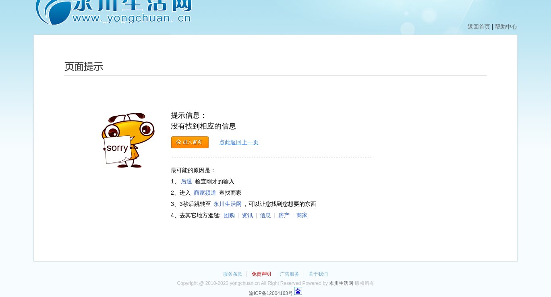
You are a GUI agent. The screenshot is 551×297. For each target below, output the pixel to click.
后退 (186, 181)
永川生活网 (227, 204)
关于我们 (318, 274)
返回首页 (479, 26)
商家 (302, 215)
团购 (229, 215)
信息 (265, 215)
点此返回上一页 (239, 142)
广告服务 (289, 274)
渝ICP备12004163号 (271, 293)
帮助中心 (506, 26)
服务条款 (232, 274)
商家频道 (205, 192)
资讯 (247, 215)
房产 (284, 215)
